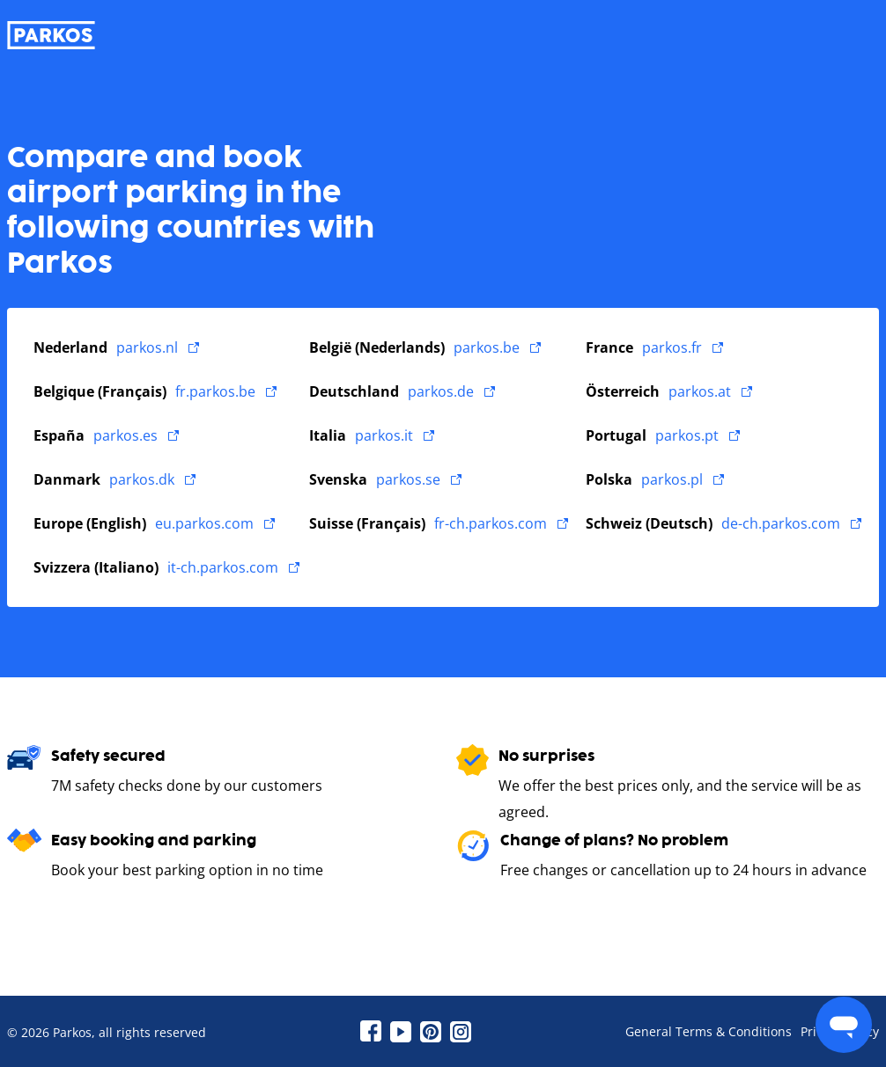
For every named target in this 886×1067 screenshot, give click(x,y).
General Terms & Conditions (708, 1032)
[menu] (844, 1025)
